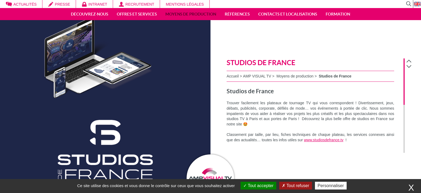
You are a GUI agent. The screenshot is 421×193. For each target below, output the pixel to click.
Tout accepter (258, 185)
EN (417, 4)
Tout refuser (295, 185)
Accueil (233, 76)
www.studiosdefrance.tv (323, 140)
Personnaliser (331, 185)
